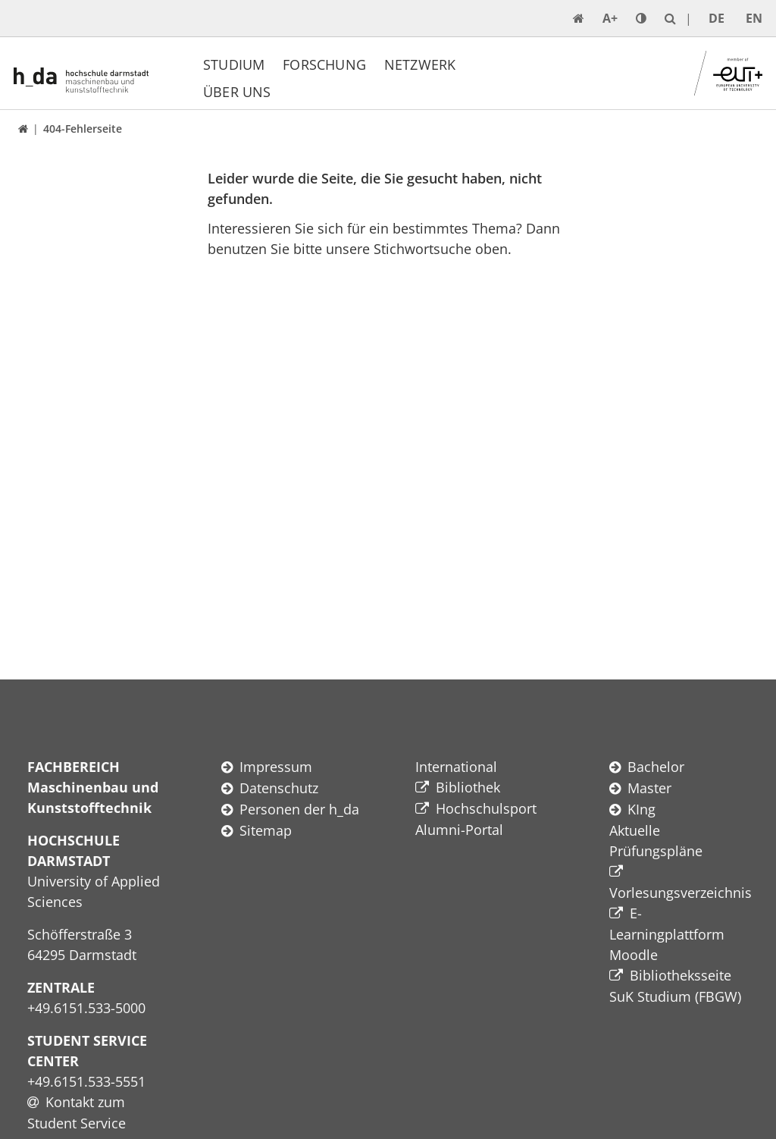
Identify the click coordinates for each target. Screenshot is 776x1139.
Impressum (275, 767)
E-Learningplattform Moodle (666, 934)
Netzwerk (419, 64)
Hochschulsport (486, 808)
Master (649, 788)
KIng (641, 809)
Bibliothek (468, 787)
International (456, 767)
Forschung (324, 64)
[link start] (578, 18)
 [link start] (23, 129)
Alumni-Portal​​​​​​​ (459, 830)
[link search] (670, 18)
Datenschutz (278, 788)
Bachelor (655, 767)
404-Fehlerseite (82, 129)
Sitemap (265, 830)
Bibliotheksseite (680, 975)
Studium (233, 64)
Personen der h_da (299, 809)
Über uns (237, 92)
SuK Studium (650, 996)
